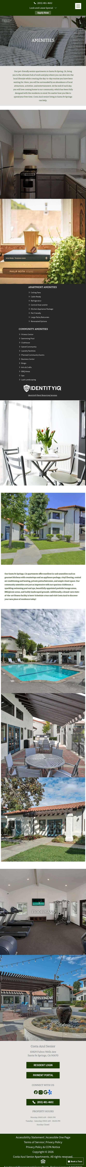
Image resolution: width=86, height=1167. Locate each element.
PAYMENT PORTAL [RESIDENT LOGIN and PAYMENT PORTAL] (43, 1075)
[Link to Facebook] (35, 1092)
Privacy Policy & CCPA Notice (43, 1147)
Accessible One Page (58, 1137)
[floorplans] (43, 912)
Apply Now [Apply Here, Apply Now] (43, 12)
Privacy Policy (54, 1142)
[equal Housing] (43, 1161)
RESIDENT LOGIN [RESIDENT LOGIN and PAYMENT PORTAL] (43, 1065)
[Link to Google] (45, 1092)
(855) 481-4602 (43, 1102)
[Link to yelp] (50, 1092)
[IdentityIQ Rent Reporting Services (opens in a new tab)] (42, 388)
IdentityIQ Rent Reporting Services (42, 395)
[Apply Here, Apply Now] (43, 998)
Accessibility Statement (30, 1137)
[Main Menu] (78, 6)
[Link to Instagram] (40, 1092)
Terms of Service (34, 1142)
